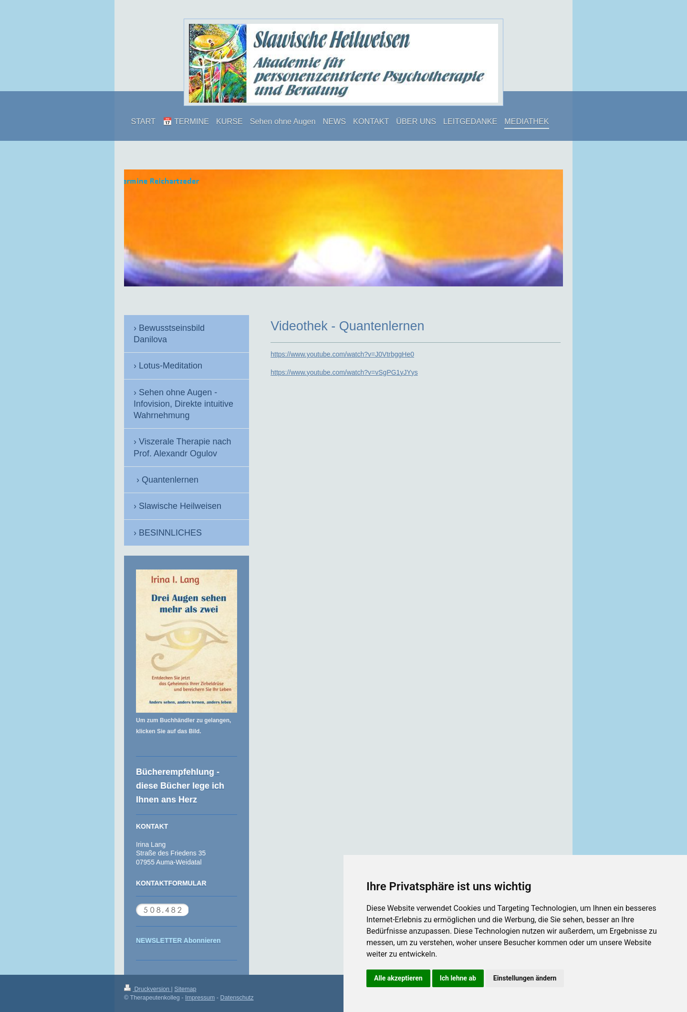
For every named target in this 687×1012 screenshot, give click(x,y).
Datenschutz (237, 997)
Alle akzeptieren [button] (398, 978)
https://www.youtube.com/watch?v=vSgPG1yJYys (344, 372)
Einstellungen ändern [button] (525, 978)
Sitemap (185, 989)
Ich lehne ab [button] (458, 978)
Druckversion (147, 989)
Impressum (200, 997)
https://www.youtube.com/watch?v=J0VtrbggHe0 (342, 354)
